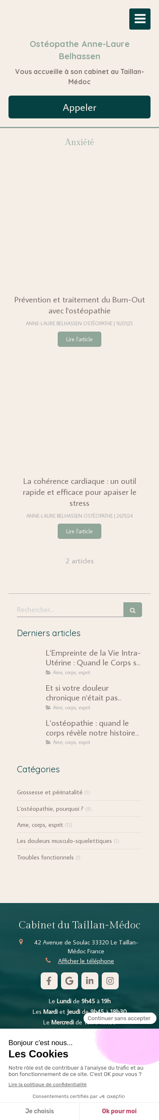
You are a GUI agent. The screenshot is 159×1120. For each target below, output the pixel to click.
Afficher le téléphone (86, 961)
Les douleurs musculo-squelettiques (64, 841)
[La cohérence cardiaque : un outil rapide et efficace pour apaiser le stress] (79, 411)
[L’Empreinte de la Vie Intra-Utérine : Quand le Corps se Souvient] (29, 660)
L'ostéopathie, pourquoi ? (50, 808)
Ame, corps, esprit (40, 825)
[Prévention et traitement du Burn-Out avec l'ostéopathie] (79, 230)
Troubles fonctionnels (45, 857)
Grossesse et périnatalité (50, 792)
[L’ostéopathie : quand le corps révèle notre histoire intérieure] (29, 731)
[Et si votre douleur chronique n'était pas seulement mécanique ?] (29, 695)
